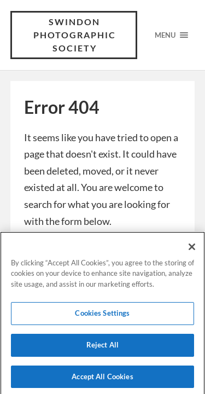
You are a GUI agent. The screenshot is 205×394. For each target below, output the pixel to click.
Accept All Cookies (102, 378)
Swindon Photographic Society (74, 34)
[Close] (192, 249)
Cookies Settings (102, 315)
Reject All (102, 347)
